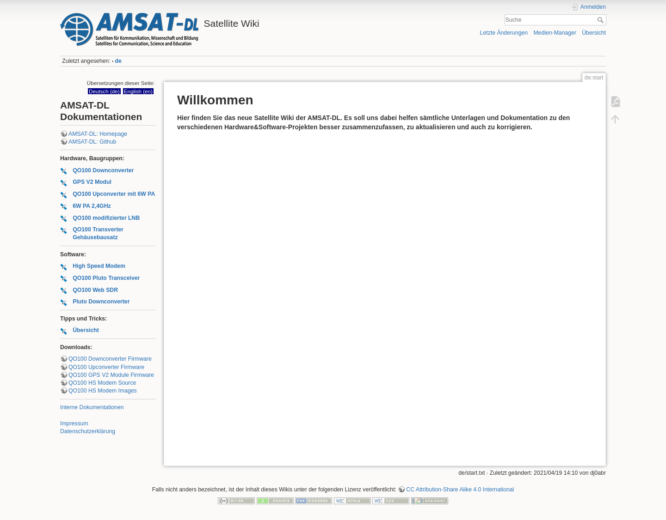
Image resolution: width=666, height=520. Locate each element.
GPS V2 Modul (92, 182)
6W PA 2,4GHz (92, 206)
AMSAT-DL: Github (92, 142)
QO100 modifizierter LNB (106, 218)
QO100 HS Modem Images (102, 390)
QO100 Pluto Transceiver (106, 278)
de (118, 61)
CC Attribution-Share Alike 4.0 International (460, 489)
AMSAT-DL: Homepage (97, 134)
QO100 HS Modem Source (102, 383)
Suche (601, 20)
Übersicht (594, 33)
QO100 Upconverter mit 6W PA (114, 194)
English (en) (138, 91)
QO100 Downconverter (103, 170)
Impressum (74, 423)
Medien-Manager (554, 33)
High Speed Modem (99, 266)
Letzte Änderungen (504, 33)
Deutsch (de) (104, 91)
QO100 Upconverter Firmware (106, 367)
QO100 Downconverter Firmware (110, 359)
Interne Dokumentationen (92, 407)
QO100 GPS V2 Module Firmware (111, 375)
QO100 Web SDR (95, 290)
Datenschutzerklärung (87, 431)
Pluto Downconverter (101, 301)
